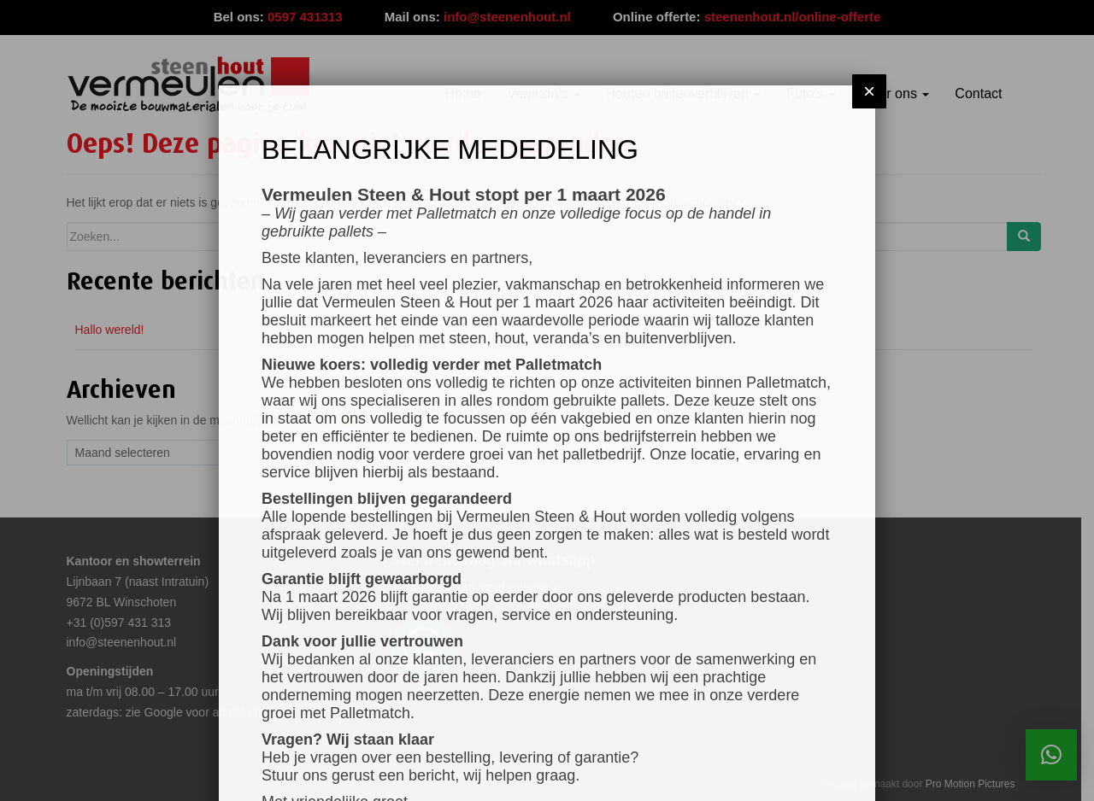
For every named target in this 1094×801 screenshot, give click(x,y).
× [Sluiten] (869, 90)
